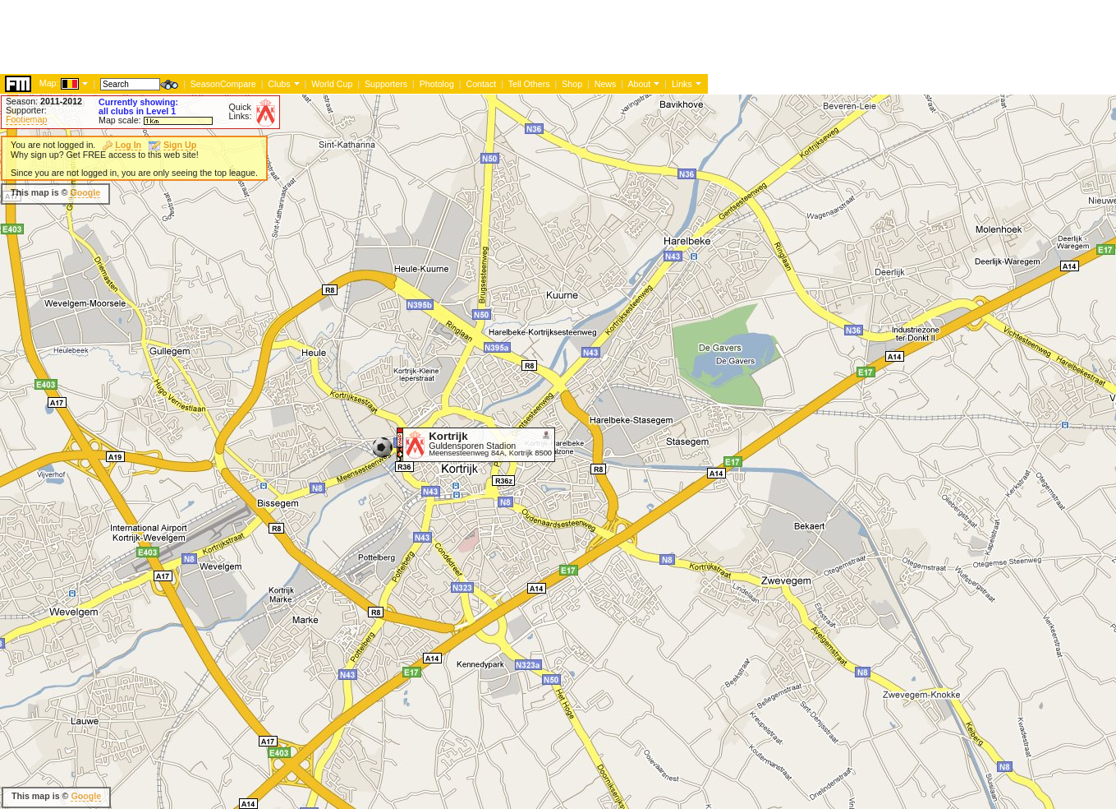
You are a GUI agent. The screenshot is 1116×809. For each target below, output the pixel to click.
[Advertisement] (299, 193)
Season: (44, 101)
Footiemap (26, 119)
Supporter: (26, 110)
